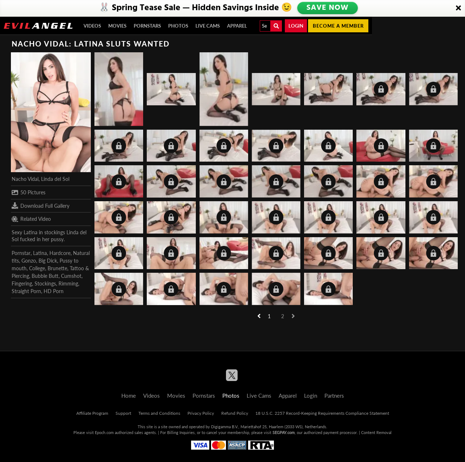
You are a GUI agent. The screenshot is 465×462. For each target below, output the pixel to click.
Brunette (57, 268)
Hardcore (59, 253)
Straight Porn (26, 291)
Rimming (68, 283)
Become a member (338, 26)
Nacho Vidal (25, 179)
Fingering (22, 283)
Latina (40, 253)
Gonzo (28, 261)
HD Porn (54, 291)
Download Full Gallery (40, 205)
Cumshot (71, 276)
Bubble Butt (45, 276)
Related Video (31, 219)
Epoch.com (104, 432)
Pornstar (21, 253)
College (37, 268)
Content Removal (376, 432)
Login (295, 26)
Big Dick (48, 261)
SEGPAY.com (283, 432)
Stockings (45, 283)
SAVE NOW (327, 8)
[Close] (458, 8)
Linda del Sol (55, 179)
